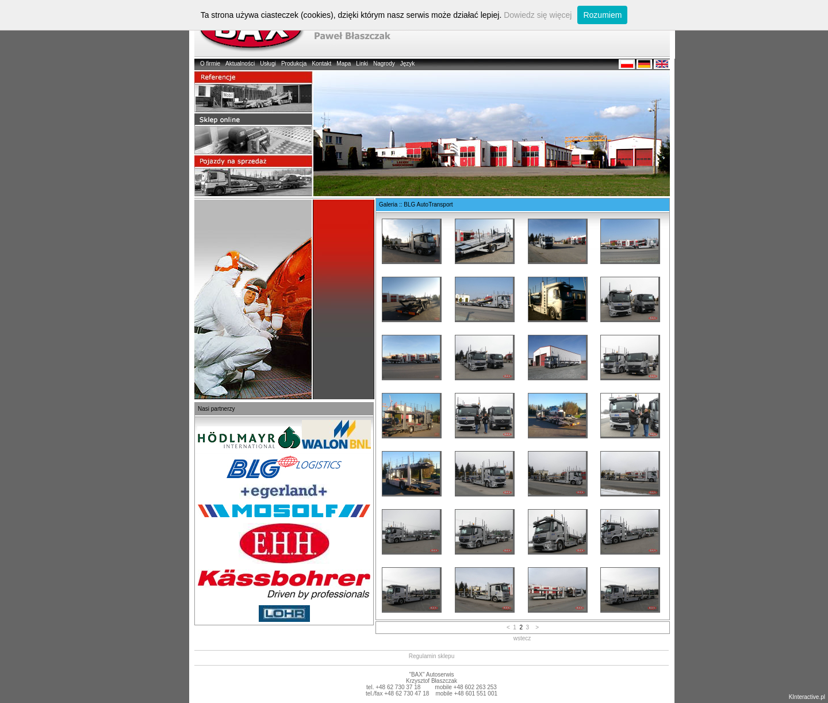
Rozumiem (602, 15)
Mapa (343, 63)
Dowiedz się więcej (538, 15)
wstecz (522, 638)
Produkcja (293, 63)
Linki (362, 63)
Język (407, 63)
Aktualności (240, 63)
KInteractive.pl (807, 697)
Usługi (268, 63)
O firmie (210, 63)
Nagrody (384, 63)
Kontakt (321, 63)
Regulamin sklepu (432, 656)
